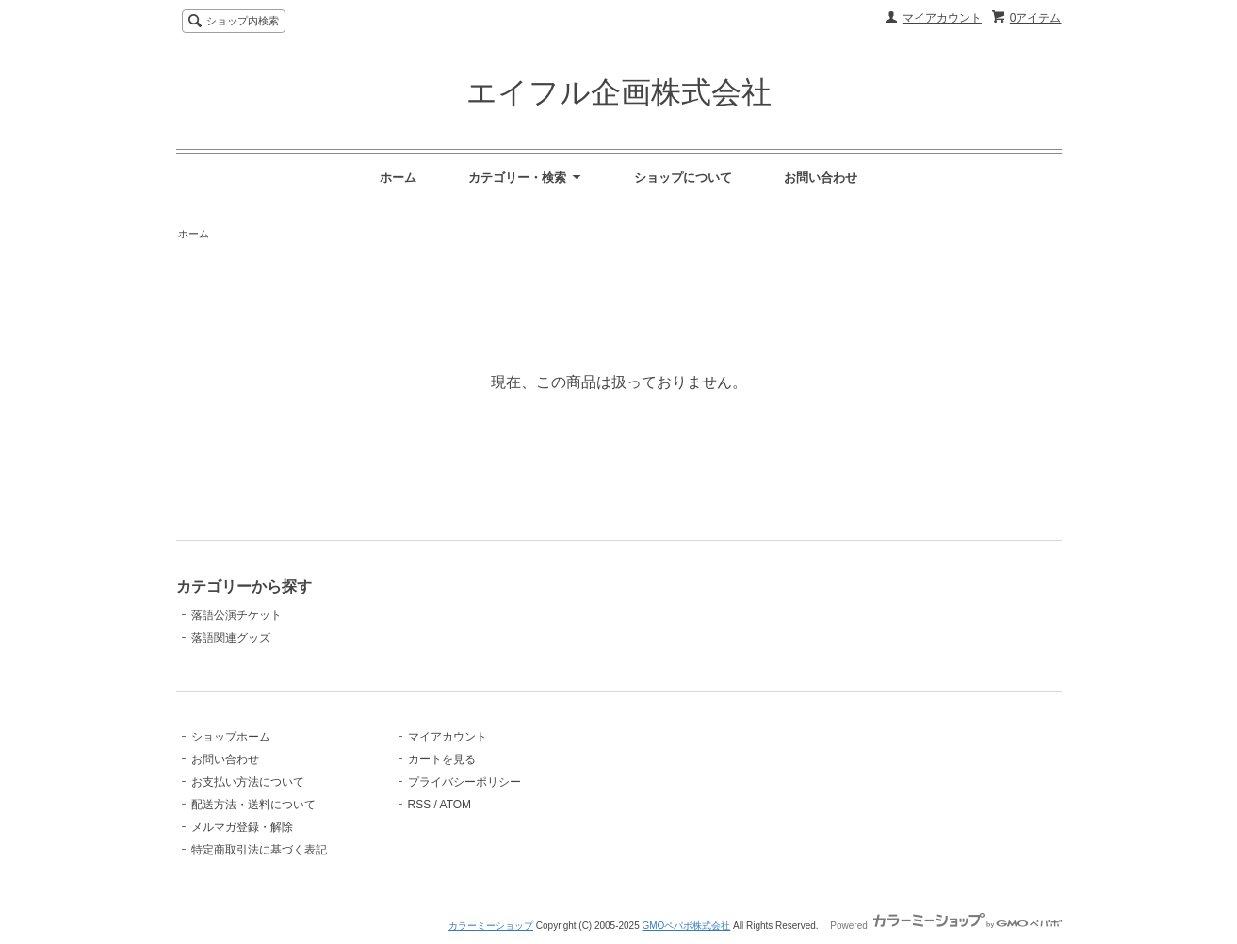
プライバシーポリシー (464, 782)
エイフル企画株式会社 (619, 92)
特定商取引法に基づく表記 (259, 849)
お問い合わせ (820, 178)
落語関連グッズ (230, 637)
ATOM (456, 804)
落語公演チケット (236, 615)
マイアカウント (942, 17)
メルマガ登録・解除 (242, 827)
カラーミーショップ (490, 925)
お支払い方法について (247, 782)
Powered (945, 925)
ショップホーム (230, 736)
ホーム (398, 178)
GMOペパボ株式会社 (686, 925)
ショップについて (683, 178)
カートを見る (442, 759)
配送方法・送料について (253, 804)
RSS (419, 804)
